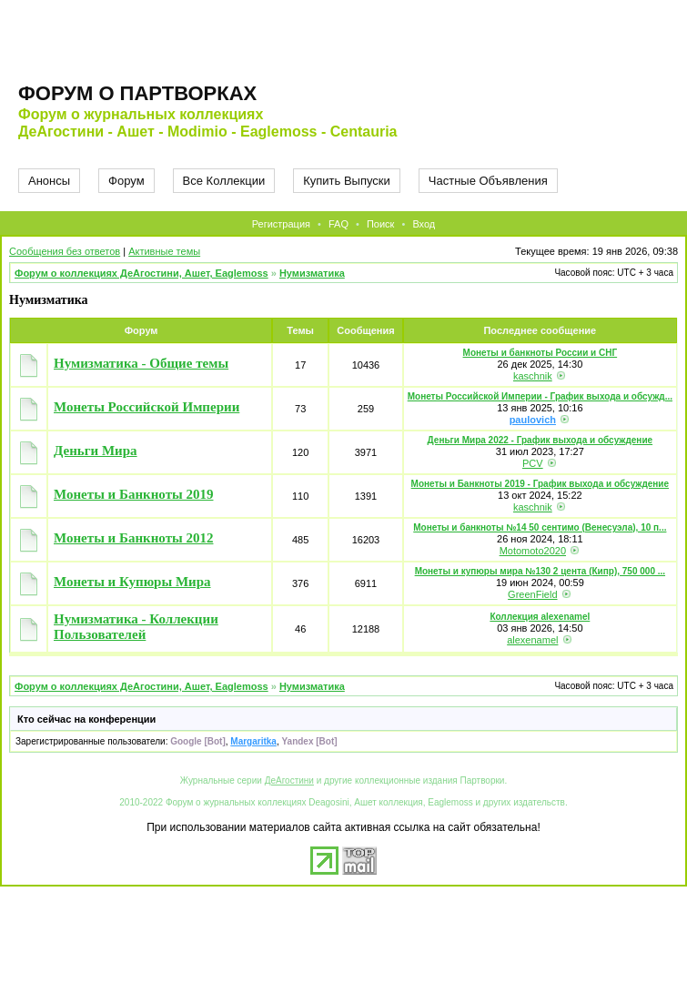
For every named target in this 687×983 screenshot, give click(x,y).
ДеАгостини (289, 780)
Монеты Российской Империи (146, 407)
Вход (423, 223)
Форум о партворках (137, 93)
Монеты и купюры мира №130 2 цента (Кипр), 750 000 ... (540, 571)
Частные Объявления (488, 180)
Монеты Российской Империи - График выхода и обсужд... (540, 396)
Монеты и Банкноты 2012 (133, 538)
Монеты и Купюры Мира (132, 581)
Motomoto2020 (533, 550)
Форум (126, 180)
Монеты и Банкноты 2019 (133, 494)
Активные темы (164, 251)
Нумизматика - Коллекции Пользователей (136, 627)
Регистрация (281, 223)
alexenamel (532, 639)
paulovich (533, 419)
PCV (532, 463)
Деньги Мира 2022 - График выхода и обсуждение (540, 440)
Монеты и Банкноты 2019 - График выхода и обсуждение (540, 484)
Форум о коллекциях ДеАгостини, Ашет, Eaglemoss (141, 273)
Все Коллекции (224, 180)
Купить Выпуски (346, 180)
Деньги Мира (95, 450)
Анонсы (49, 180)
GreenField (532, 594)
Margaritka (253, 741)
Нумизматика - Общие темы (141, 363)
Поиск (380, 223)
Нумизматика (312, 273)
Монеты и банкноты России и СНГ (540, 353)
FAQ (338, 223)
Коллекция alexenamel (540, 617)
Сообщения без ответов (64, 251)
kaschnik (532, 375)
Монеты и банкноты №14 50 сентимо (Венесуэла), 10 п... (539, 527)
